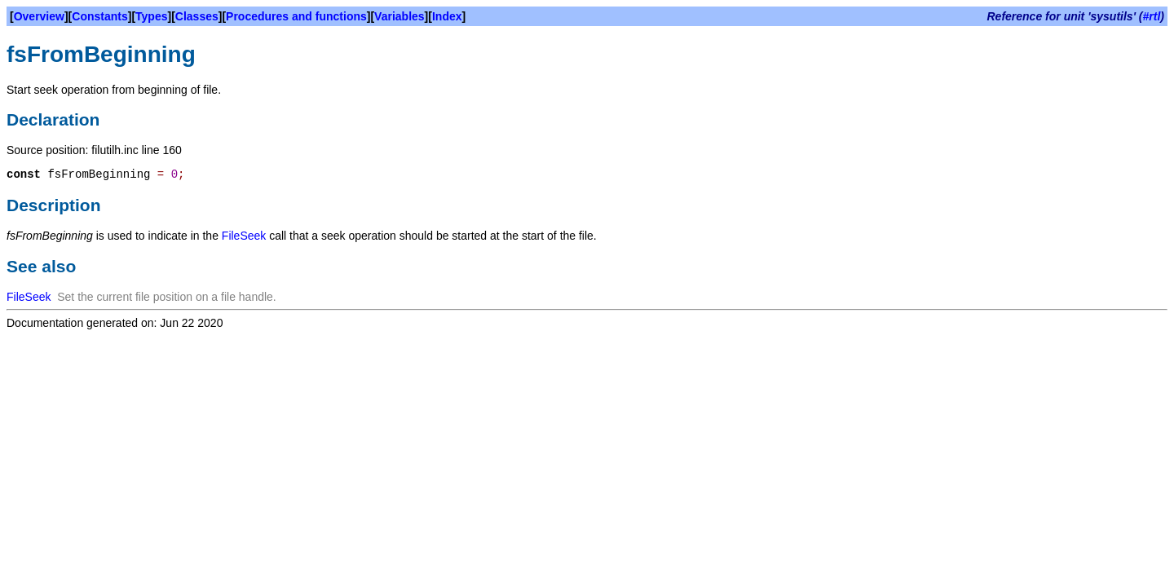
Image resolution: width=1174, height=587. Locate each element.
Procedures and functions (296, 16)
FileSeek (244, 235)
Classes (196, 16)
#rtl (1152, 16)
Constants (99, 16)
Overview (39, 16)
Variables (399, 16)
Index (447, 16)
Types (151, 16)
